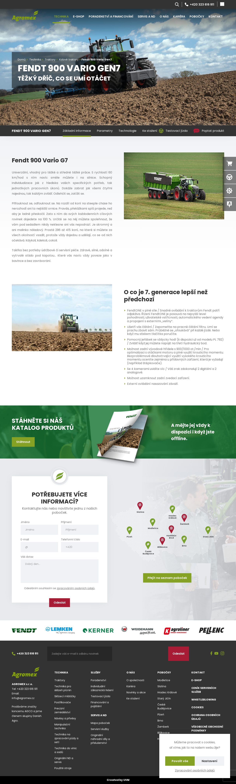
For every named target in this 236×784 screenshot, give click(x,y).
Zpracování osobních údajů (195, 770)
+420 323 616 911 (199, 4)
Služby (95, 672)
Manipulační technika (62, 726)
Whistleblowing (203, 699)
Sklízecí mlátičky (65, 696)
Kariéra (179, 16)
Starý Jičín (164, 698)
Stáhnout (23, 442)
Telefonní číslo (70, 539)
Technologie (127, 131)
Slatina (161, 686)
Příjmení (66, 522)
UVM (126, 780)
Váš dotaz (27, 557)
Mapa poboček (100, 723)
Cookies (197, 707)
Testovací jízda (173, 131)
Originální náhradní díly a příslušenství (100, 739)
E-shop (78, 16)
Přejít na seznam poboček (167, 578)
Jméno (25, 522)
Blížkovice (163, 733)
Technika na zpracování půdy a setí (66, 738)
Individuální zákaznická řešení (102, 688)
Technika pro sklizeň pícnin (62, 688)
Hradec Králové (167, 692)
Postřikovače (62, 702)
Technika (61, 16)
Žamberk (163, 727)
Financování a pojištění (100, 704)
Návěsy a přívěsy (65, 718)
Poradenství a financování (111, 16)
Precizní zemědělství (62, 710)
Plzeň (160, 714)
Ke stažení (149, 131)
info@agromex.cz (23, 698)
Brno (160, 720)
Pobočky (197, 16)
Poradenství (98, 680)
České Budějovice (164, 706)
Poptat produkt (208, 131)
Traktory (59, 680)
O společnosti (135, 680)
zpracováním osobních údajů (76, 588)
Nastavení (209, 761)
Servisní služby (100, 729)
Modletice (163, 680)
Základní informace (77, 131)
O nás (164, 16)
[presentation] (140, 654)
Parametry (105, 131)
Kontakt (216, 16)
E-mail (25, 539)
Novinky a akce (136, 692)
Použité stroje (63, 768)
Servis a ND (146, 16)
